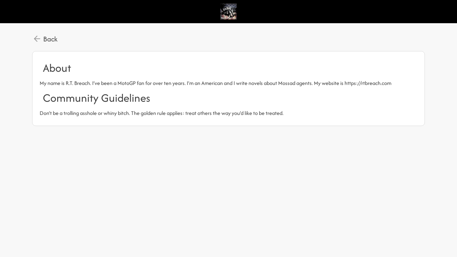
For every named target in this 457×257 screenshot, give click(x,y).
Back (50, 39)
